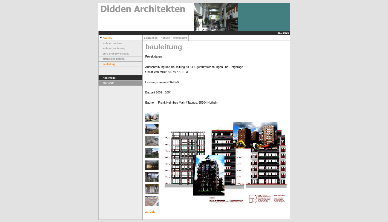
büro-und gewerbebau (114, 53)
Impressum (180, 37)
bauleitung (107, 64)
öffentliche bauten (112, 59)
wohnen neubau (110, 43)
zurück (150, 211)
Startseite (106, 83)
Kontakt (165, 37)
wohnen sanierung (112, 48)
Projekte (106, 38)
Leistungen (151, 37)
